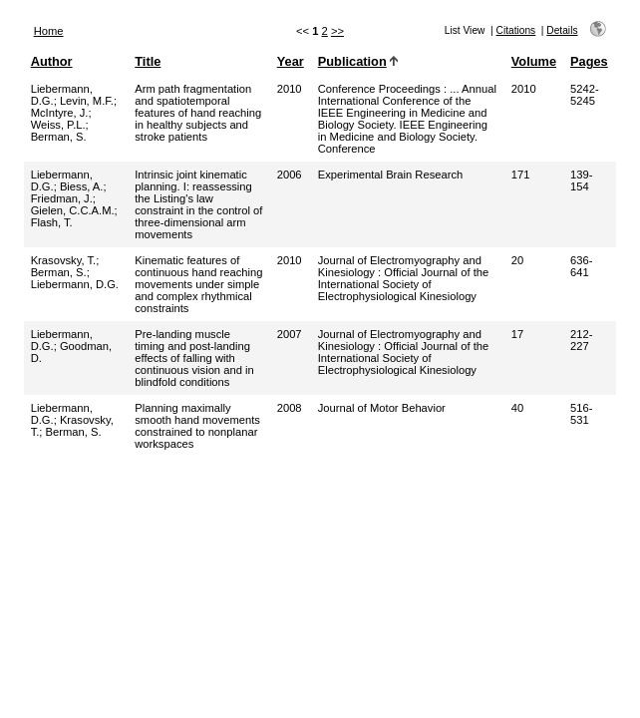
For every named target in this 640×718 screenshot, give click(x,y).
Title (147, 61)
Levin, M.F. (87, 101)
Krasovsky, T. (63, 260)
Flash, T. (52, 222)
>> (337, 31)
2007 (289, 334)
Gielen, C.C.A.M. (73, 210)
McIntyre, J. (60, 113)
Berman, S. (59, 137)
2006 (289, 174)
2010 (289, 89)
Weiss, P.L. (58, 125)
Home (49, 31)
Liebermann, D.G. (75, 284)
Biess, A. (82, 186)
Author (52, 61)
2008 (289, 408)
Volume (533, 61)
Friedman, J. (62, 198)
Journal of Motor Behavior (382, 408)
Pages (589, 61)
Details (561, 30)
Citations (516, 30)
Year (290, 61)
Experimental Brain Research (391, 174)
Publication (352, 61)
